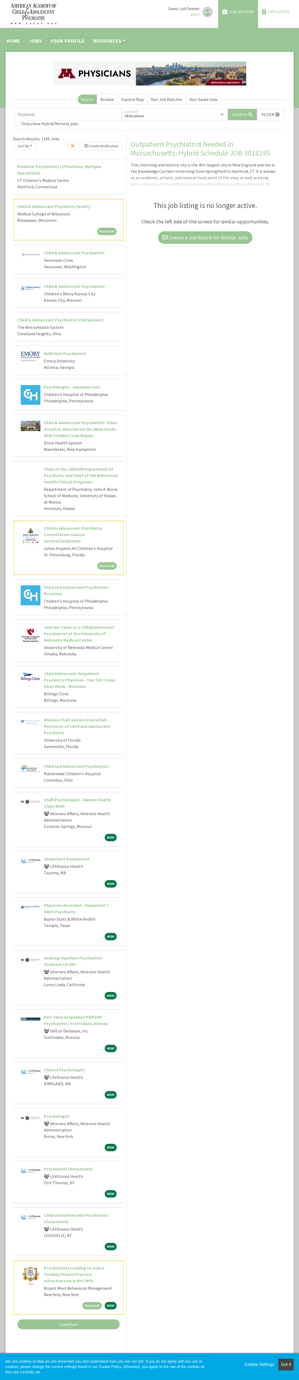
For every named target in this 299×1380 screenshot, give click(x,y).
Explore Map (132, 99)
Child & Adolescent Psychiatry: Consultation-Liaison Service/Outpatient (73, 534)
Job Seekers (238, 12)
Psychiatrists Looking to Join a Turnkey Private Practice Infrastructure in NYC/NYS (74, 1274)
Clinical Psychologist (64, 1069)
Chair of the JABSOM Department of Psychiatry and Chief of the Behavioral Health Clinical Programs (81, 475)
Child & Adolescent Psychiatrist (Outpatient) (60, 319)
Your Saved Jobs (203, 99)
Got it (286, 1364)
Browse (107, 99)
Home (13, 41)
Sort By (23, 146)
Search (87, 99)
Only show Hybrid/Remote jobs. (50, 123)
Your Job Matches (166, 99)
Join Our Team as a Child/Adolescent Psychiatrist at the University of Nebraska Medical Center (79, 633)
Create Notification (102, 146)
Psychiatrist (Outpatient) (68, 1168)
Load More (68, 1324)
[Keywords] (68, 114)
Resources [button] (107, 41)
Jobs (35, 41)
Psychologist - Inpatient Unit (72, 387)
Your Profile (67, 41)
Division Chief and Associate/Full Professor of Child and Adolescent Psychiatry (77, 726)
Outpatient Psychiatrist (67, 859)
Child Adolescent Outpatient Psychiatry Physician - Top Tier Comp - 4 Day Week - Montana (80, 680)
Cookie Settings (259, 1364)
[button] (270, 114)
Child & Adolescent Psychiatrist (74, 252)
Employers (276, 12)
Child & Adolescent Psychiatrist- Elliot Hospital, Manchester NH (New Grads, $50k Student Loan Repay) (80, 429)
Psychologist (57, 1116)
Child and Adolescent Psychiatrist (76, 766)
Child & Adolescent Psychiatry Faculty (53, 206)
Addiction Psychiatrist (65, 353)
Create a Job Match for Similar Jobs (205, 237)
